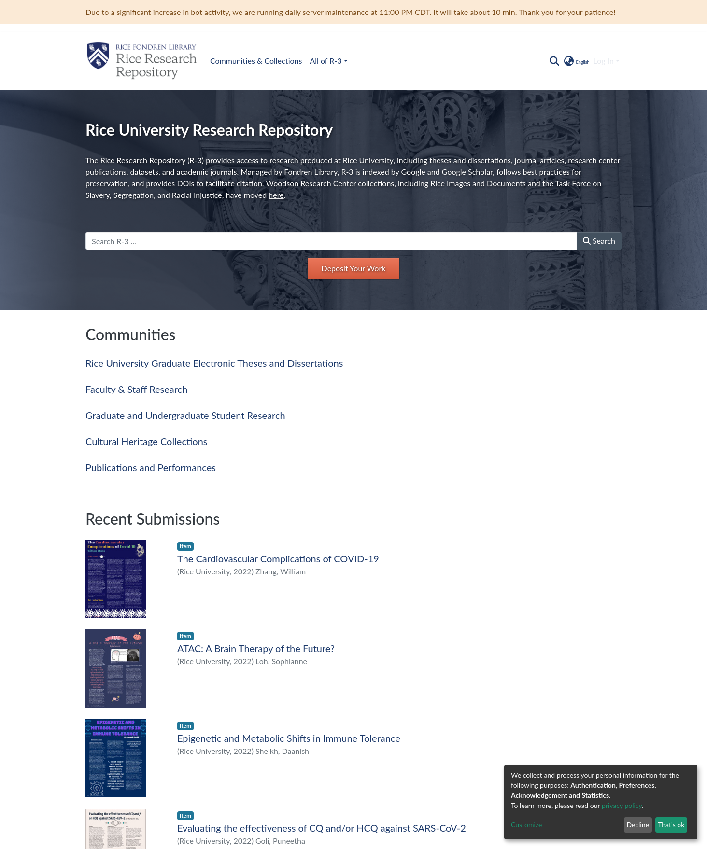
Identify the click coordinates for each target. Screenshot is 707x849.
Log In (604, 60)
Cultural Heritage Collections (146, 441)
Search (599, 240)
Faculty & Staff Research (136, 389)
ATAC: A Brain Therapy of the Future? (256, 648)
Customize (526, 825)
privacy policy (622, 805)
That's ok (671, 825)
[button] (576, 61)
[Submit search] (554, 61)
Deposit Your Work (354, 268)
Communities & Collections (256, 60)
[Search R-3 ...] (331, 241)
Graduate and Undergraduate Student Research (185, 415)
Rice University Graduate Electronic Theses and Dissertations (214, 363)
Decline (637, 825)
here (276, 194)
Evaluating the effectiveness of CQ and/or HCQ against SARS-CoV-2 (321, 828)
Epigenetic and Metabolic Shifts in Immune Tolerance (288, 738)
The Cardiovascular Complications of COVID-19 (278, 558)
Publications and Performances (150, 467)
